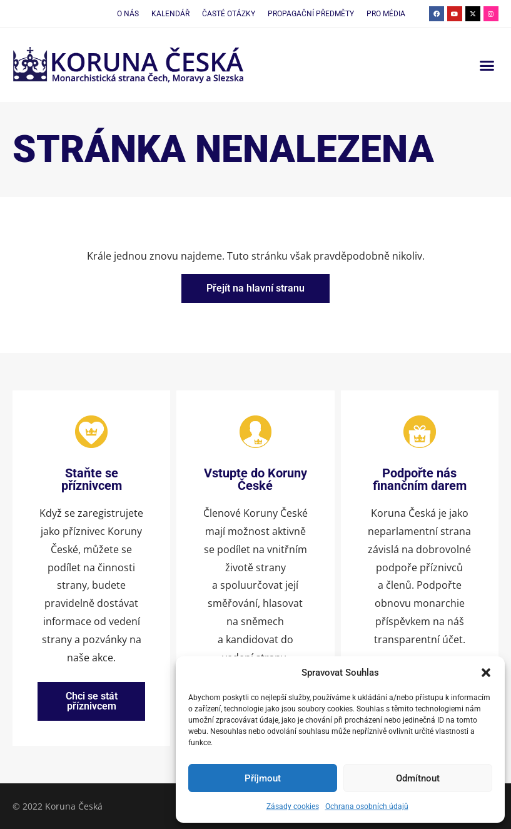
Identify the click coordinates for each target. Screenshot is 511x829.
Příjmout (263, 778)
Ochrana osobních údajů (366, 806)
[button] (486, 672)
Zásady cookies (292, 806)
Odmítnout (418, 778)
